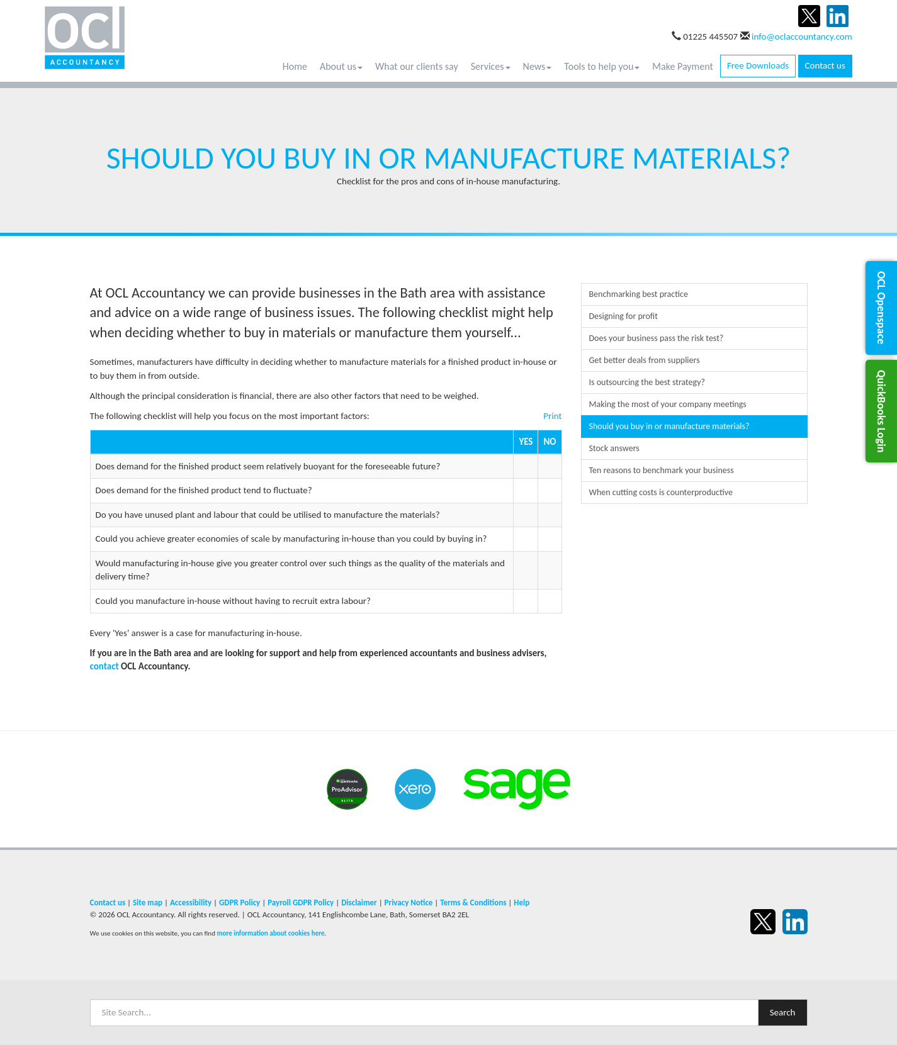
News (537, 66)
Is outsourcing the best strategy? (647, 382)
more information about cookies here (270, 933)
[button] (881, 307)
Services (491, 66)
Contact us (825, 65)
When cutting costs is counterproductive (661, 492)
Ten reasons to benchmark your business (661, 470)
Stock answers (614, 448)
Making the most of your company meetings (668, 404)
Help (521, 902)
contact (104, 666)
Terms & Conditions (473, 902)
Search (783, 1012)
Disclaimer (359, 902)
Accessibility (191, 902)
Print (552, 416)
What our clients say (416, 66)
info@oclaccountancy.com (802, 36)
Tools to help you (602, 66)
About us (341, 66)
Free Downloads (758, 65)
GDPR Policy (239, 902)
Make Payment (682, 66)
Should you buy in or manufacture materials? (669, 426)
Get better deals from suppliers (644, 360)
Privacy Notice (409, 902)
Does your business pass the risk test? (656, 338)
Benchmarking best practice (638, 294)
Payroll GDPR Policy (301, 902)
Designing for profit (623, 316)
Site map (147, 902)
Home (295, 66)
